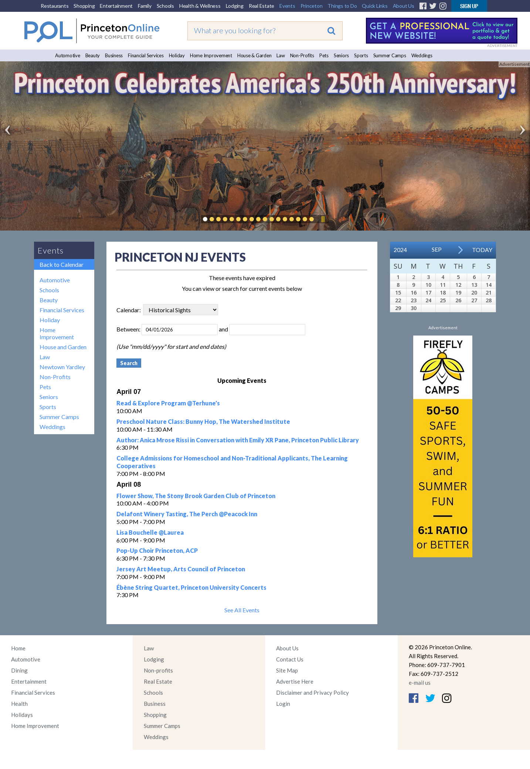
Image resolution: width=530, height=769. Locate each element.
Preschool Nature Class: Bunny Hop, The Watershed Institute (203, 421)
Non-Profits (302, 55)
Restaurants (54, 6)
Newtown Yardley (62, 366)
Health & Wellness (200, 6)
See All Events (241, 609)
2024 (400, 249)
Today (482, 249)
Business (114, 55)
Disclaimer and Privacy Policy (312, 692)
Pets (324, 55)
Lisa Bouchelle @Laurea (150, 532)
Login (283, 703)
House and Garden (63, 346)
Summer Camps (389, 55)
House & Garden (254, 55)
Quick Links (374, 6)
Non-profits (158, 670)
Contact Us (289, 659)
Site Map (287, 670)
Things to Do (342, 6)
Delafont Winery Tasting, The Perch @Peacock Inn (186, 513)
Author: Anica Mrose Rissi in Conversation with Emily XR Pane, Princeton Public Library (237, 439)
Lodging (235, 6)
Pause (322, 219)
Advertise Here (294, 681)
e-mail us (420, 682)
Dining (19, 670)
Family (145, 6)
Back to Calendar (62, 264)
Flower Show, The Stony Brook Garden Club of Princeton (195, 495)
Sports (361, 55)
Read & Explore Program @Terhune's (168, 402)
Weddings (421, 55)
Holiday (177, 55)
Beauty (92, 55)
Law (280, 55)
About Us (403, 6)
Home (18, 648)
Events (287, 6)
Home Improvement (211, 55)
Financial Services (146, 55)
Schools (165, 6)
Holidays (22, 714)
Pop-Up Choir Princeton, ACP (157, 550)
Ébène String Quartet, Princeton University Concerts (191, 587)
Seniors (341, 55)
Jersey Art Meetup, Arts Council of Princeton (180, 568)
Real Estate (261, 6)
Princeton (311, 6)
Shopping (84, 6)
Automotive (67, 55)
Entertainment (116, 6)
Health (19, 703)
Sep (437, 249)
